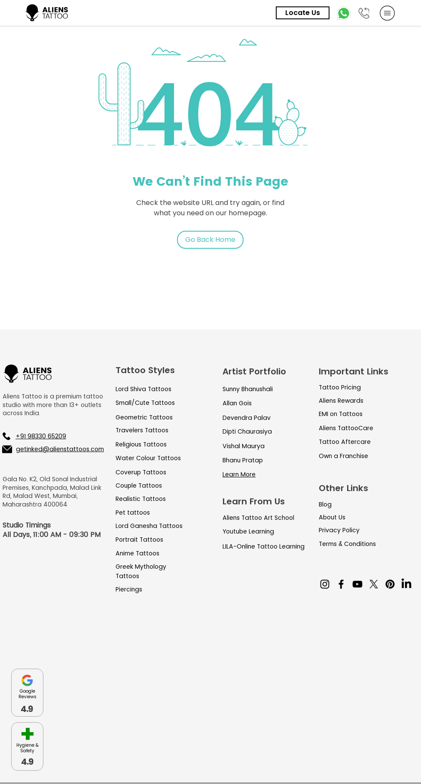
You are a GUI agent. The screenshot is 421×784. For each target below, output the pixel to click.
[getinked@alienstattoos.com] (52, 449)
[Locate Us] (302, 12)
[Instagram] (325, 584)
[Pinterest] (390, 584)
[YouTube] (357, 584)
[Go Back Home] (210, 240)
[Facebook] (341, 584)
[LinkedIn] (406, 584)
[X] (374, 584)
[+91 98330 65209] (47, 436)
